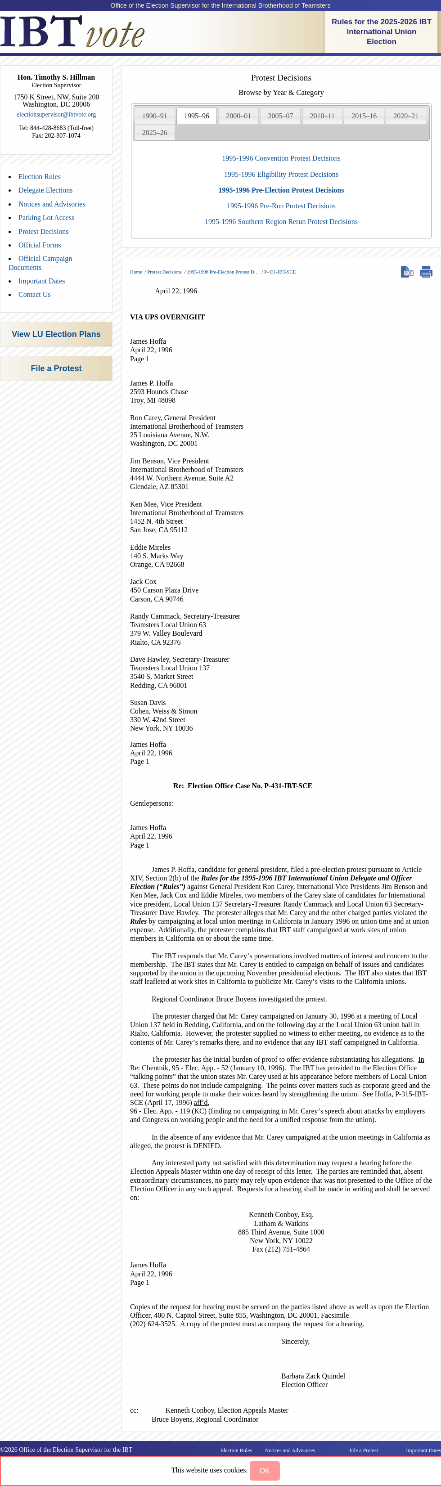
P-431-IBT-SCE (280, 271)
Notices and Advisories (51, 204)
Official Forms (39, 245)
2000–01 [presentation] (238, 116)
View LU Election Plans (56, 334)
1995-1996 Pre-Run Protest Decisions (281, 206)
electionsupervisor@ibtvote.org (56, 114)
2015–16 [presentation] (364, 116)
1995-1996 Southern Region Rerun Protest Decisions (281, 221)
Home (136, 271)
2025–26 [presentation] (154, 132)
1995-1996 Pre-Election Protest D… (223, 271)
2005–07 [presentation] (280, 116)
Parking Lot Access (46, 217)
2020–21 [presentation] (405, 116)
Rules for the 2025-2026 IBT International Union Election (382, 32)
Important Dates (41, 281)
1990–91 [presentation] (154, 116)
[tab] (155, 116)
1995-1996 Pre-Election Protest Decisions (281, 190)
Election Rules (39, 176)
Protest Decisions (43, 231)
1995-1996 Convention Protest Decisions (281, 158)
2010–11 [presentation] (322, 116)
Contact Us (34, 294)
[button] (265, 1471)
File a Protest (56, 368)
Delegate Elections (45, 190)
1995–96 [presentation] (196, 116)
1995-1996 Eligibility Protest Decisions (281, 174)
